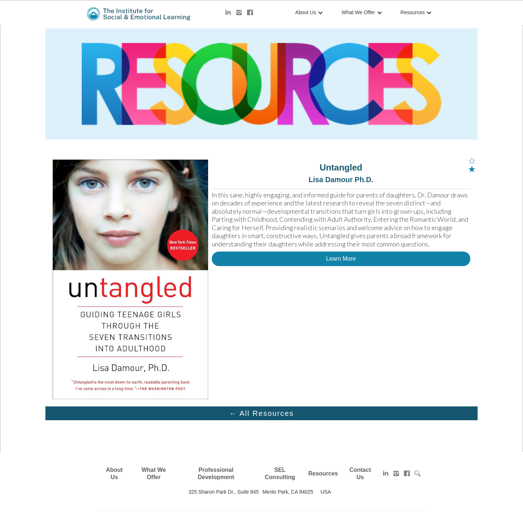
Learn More (341, 259)
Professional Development (216, 473)
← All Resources (261, 413)
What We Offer (358, 12)
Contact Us (360, 473)
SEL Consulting (280, 473)
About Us (305, 12)
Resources (413, 12)
